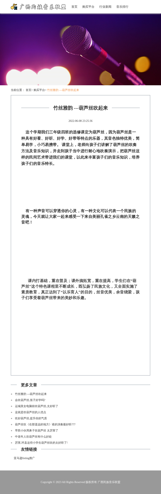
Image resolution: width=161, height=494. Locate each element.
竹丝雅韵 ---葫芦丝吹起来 (63, 90)
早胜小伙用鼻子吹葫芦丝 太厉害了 (36, 430)
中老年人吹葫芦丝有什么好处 (33, 436)
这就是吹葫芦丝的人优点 (30, 412)
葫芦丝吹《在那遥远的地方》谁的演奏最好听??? (45, 424)
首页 (74, 6)
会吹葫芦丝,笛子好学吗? (30, 400)
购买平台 (88, 6)
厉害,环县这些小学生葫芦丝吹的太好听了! (41, 442)
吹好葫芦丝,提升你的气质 (31, 418)
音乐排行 (122, 6)
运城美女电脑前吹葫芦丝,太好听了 (36, 406)
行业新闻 (105, 6)
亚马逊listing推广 (24, 458)
